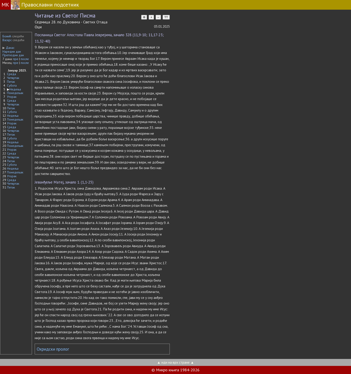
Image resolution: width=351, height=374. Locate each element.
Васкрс (7, 40)
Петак (11, 82)
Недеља (15, 89)
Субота (12, 85)
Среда (11, 74)
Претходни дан (13, 55)
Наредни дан (11, 51)
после (25, 59)
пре (15, 59)
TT (166, 17)
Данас (8, 48)
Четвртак (13, 78)
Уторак (11, 97)
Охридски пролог (53, 349)
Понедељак (15, 93)
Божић (6, 36)
